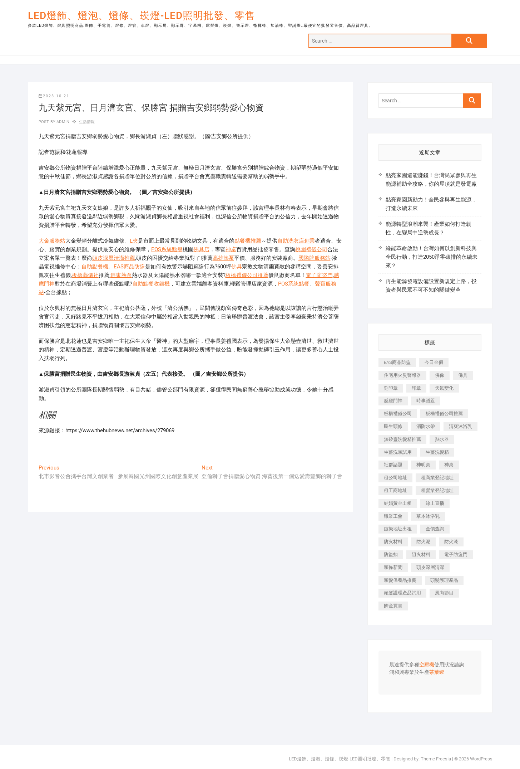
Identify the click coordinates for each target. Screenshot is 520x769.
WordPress (481, 758)
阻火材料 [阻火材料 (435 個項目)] (421, 554)
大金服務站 (52, 241)
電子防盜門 (319, 275)
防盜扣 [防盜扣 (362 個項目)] (391, 554)
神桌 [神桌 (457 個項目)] (449, 464)
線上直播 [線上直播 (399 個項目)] (435, 503)
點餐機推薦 (247, 241)
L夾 (134, 241)
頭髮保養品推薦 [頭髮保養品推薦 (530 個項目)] (400, 580)
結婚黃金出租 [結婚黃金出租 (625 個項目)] (398, 503)
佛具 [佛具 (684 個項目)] (462, 375)
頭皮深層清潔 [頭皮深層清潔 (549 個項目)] (430, 567)
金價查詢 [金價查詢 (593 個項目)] (435, 528)
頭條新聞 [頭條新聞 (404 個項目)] (393, 567)
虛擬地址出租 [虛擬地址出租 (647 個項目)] (398, 528)
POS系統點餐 (167, 249)
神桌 (231, 249)
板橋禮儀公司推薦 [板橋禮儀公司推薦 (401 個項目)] (444, 413)
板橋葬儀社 (85, 275)
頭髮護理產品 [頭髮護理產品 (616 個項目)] (444, 580)
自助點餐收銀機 (151, 284)
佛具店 (201, 249)
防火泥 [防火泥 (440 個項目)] (423, 541)
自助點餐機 (94, 266)
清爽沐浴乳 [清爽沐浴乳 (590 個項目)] (460, 426)
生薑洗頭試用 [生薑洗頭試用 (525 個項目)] (398, 452)
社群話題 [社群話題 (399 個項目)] (393, 464)
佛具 (236, 266)
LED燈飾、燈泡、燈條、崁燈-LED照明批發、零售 (141, 15)
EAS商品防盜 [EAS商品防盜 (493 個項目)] (397, 362)
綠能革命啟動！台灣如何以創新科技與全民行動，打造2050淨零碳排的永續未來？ (431, 257)
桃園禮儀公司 (311, 249)
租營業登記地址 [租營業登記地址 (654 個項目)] (437, 490)
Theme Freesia (436, 758)
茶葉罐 (436, 672)
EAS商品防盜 (129, 266)
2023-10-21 (54, 96)
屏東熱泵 (121, 275)
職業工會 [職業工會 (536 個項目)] (393, 516)
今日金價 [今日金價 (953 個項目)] (434, 362)
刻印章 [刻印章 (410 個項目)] (391, 388)
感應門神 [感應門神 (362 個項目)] (393, 400)
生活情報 (87, 122)
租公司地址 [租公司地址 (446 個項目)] (395, 477)
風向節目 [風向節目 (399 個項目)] (444, 592)
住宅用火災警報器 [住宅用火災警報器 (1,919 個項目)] (402, 375)
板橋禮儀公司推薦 (247, 275)
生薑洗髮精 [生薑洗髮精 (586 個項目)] (437, 452)
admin (62, 122)
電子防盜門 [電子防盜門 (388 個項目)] (455, 554)
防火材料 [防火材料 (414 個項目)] (393, 541)
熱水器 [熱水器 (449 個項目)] (442, 439)
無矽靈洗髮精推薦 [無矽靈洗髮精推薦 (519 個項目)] (402, 439)
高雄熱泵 (223, 258)
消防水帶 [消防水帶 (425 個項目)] (425, 426)
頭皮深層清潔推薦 (113, 258)
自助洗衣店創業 (296, 241)
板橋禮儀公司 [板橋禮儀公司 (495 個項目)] (398, 413)
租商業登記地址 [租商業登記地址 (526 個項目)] (437, 477)
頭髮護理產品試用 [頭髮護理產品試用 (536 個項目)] (402, 592)
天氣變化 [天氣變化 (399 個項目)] (444, 388)
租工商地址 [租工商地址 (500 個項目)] (395, 490)
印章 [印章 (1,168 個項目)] (416, 388)
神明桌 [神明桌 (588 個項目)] (423, 464)
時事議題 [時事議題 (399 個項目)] (425, 400)
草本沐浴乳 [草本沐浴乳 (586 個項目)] (428, 516)
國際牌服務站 (314, 258)
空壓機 (426, 665)
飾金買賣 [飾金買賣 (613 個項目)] (393, 605)
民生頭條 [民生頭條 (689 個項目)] (393, 426)
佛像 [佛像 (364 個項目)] (439, 375)
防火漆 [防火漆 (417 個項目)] (451, 541)
